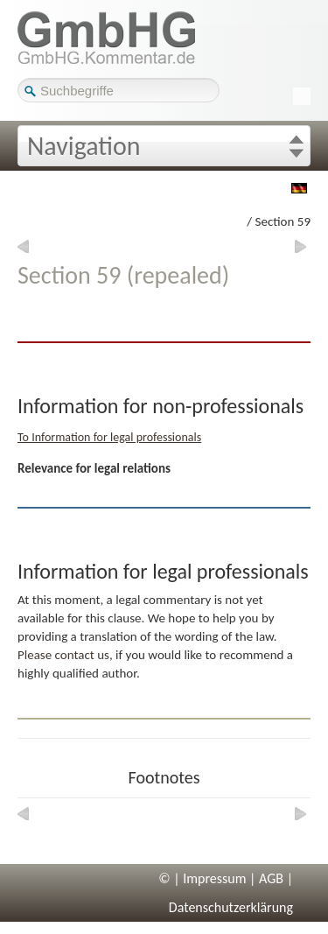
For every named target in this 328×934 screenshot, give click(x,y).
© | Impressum (202, 878)
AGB (271, 878)
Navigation (84, 146)
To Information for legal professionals (109, 437)
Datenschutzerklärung (231, 907)
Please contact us (63, 655)
